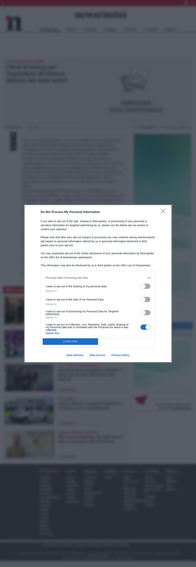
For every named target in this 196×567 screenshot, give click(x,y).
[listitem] (98, 278)
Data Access (97, 355)
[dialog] (98, 283)
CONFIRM (70, 341)
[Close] (164, 212)
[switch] (145, 286)
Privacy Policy (120, 355)
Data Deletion (74, 355)
